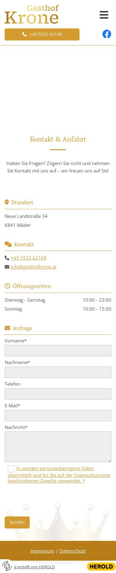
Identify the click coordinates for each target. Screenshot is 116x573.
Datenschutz (72, 551)
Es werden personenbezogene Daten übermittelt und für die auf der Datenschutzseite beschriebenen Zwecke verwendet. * (59, 474)
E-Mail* (12, 405)
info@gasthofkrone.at (33, 267)
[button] (42, 34)
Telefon (12, 384)
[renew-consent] (7, 566)
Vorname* (16, 340)
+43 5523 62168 (28, 258)
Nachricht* (16, 427)
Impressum (42, 551)
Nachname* (17, 362)
